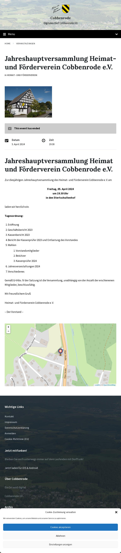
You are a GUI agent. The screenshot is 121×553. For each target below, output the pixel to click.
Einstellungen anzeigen (60, 544)
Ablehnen (60, 535)
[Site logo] (60, 12)
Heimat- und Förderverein (22, 75)
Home (7, 43)
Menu (60, 34)
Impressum (11, 422)
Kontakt (9, 416)
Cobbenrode (60, 18)
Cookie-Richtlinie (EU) (17, 439)
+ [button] (8, 327)
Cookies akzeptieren (60, 527)
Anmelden (10, 433)
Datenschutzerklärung (17, 427)
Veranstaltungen (25, 43)
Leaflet (97, 385)
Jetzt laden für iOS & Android (21, 468)
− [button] (8, 331)
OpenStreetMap (109, 385)
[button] (116, 512)
